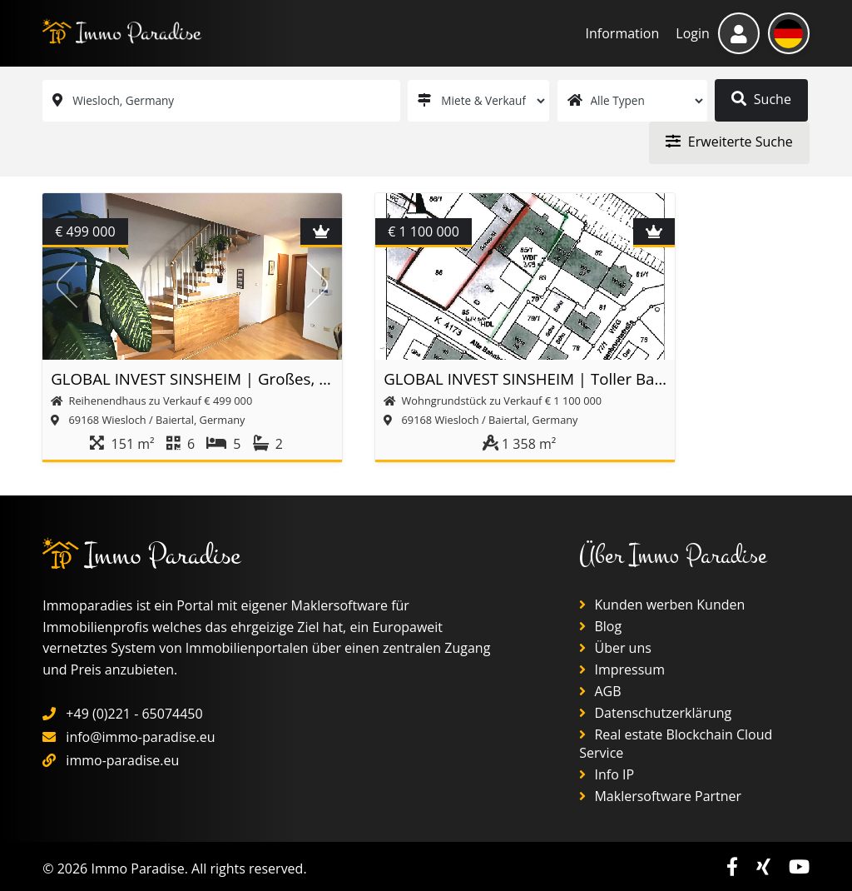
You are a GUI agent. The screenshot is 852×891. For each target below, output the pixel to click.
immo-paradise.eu (122, 760)
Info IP (606, 774)
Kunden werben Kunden (662, 604)
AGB (600, 691)
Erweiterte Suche (729, 141)
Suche (761, 99)
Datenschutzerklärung (655, 713)
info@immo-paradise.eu (140, 737)
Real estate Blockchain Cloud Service (675, 743)
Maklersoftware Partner (660, 796)
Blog (600, 626)
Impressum (622, 669)
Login (693, 33)
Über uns (615, 648)
